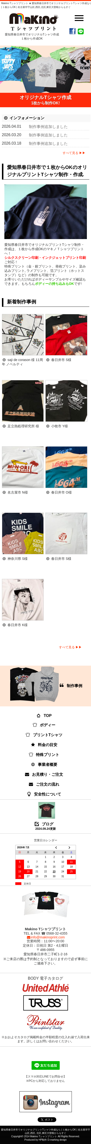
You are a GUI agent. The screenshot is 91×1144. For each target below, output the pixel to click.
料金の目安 (44, 745)
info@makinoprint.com (45, 937)
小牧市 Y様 (59, 426)
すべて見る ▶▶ (74, 153)
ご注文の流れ (44, 784)
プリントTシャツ (44, 735)
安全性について (44, 794)
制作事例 (46, 685)
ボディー (44, 725)
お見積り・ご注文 (44, 774)
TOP (44, 715)
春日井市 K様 (18, 625)
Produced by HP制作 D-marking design (46, 1139)
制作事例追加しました (48, 127)
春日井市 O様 (61, 492)
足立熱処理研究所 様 (23, 426)
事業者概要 (44, 764)
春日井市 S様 (61, 360)
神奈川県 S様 (18, 559)
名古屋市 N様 (18, 492)
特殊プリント (44, 754)
